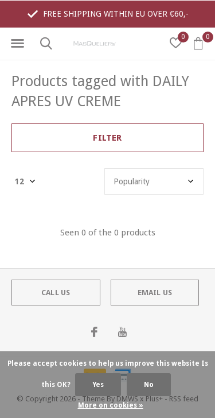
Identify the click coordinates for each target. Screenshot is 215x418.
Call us (55, 292)
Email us (155, 292)
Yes (98, 385)
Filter (107, 138)
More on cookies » (110, 405)
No (149, 385)
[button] (17, 43)
